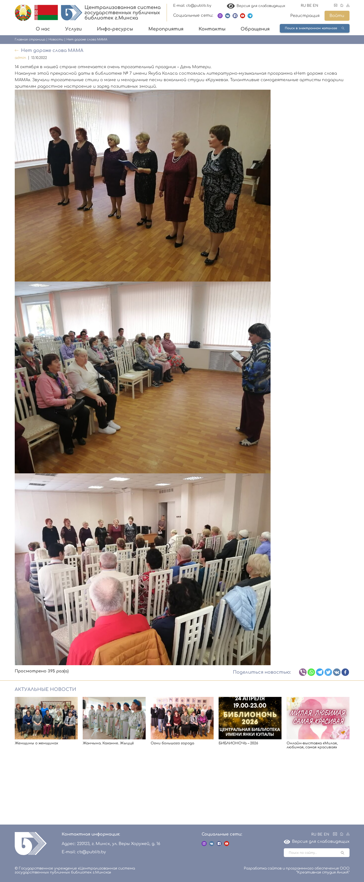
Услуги (73, 28)
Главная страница (30, 39)
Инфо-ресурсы (115, 28)
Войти (337, 15)
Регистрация (305, 15)
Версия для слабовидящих (256, 6)
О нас (43, 28)
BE (309, 5)
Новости (55, 39)
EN (315, 5)
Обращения (255, 28)
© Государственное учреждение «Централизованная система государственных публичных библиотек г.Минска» (75, 870)
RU (303, 5)
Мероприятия (165, 28)
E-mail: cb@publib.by (192, 5)
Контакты (212, 28)
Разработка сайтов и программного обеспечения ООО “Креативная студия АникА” (297, 870)
